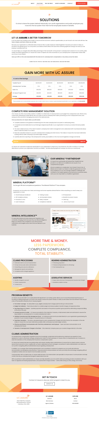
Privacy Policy (49, 415)
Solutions (40, 3)
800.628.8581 (81, 3)
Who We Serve (49, 3)
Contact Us (49, 383)
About (32, 3)
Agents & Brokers (60, 3)
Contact (70, 3)
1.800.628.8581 (82, 100)
